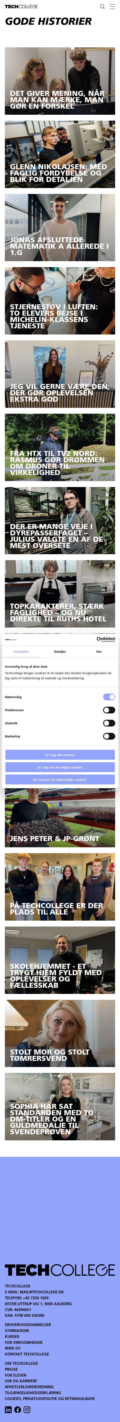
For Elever (15, 1376)
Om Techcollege (21, 1364)
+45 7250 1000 (36, 1298)
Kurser (12, 1337)
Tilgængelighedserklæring (33, 1393)
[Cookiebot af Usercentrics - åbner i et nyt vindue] (96, 640)
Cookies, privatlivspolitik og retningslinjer (50, 1399)
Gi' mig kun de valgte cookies (60, 767)
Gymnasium (17, 1331)
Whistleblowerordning (29, 1387)
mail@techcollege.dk (42, 1292)
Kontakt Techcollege (27, 1354)
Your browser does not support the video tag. (60, 1210)
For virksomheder (23, 1343)
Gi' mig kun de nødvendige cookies (60, 779)
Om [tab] (99, 651)
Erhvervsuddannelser (28, 1325)
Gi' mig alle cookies (60, 755)
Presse (11, 1370)
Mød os (12, 1349)
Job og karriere (21, 1381)
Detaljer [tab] (60, 651)
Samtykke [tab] (21, 651)
